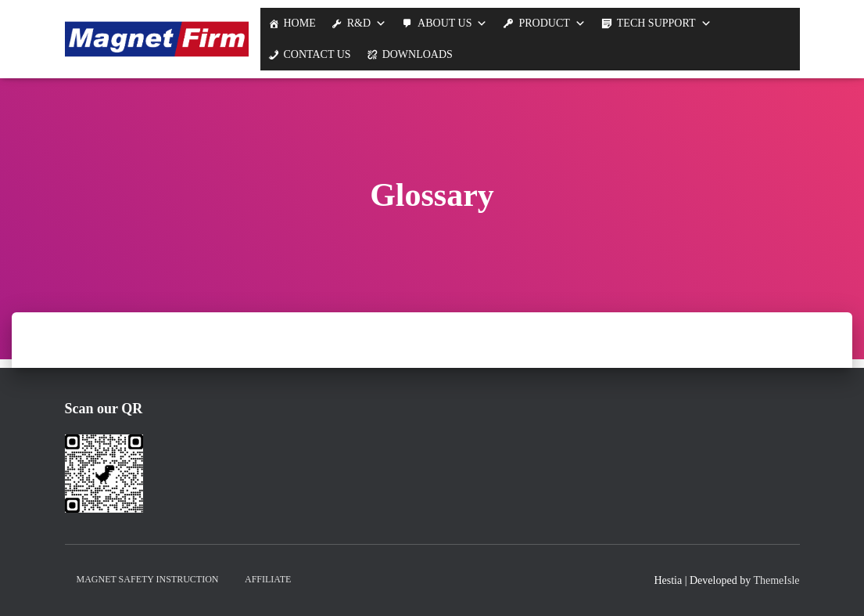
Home (300, 23)
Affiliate (268, 579)
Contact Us (317, 54)
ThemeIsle (776, 580)
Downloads (417, 54)
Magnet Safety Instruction (148, 579)
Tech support (656, 23)
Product (543, 23)
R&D (359, 23)
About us (444, 23)
